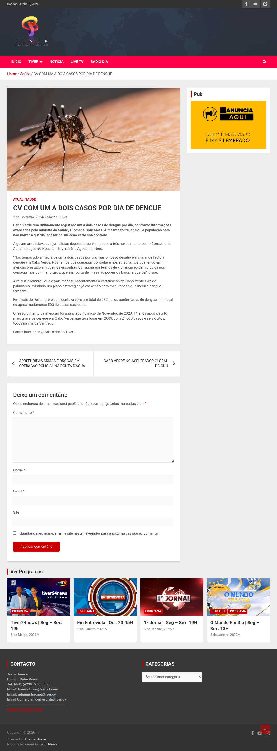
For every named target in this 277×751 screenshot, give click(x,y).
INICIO (16, 62)
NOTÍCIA (56, 62)
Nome (19, 470)
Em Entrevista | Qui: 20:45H (105, 622)
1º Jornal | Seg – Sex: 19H (170, 622)
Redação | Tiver (55, 217)
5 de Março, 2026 (24, 635)
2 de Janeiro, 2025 (90, 629)
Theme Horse (35, 739)
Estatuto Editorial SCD (25, 709)
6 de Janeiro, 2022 (157, 629)
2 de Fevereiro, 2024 (28, 217)
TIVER (33, 62)
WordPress (49, 744)
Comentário (23, 412)
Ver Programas (27, 571)
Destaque (219, 611)
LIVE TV (77, 62)
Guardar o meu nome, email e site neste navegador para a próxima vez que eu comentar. (90, 533)
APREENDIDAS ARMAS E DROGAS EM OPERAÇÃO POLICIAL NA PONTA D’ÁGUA (52, 363)
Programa (20, 611)
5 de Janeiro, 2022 (224, 635)
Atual (18, 199)
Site (16, 512)
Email (18, 491)
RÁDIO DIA (99, 62)
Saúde (30, 199)
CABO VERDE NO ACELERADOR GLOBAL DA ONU (135, 363)
